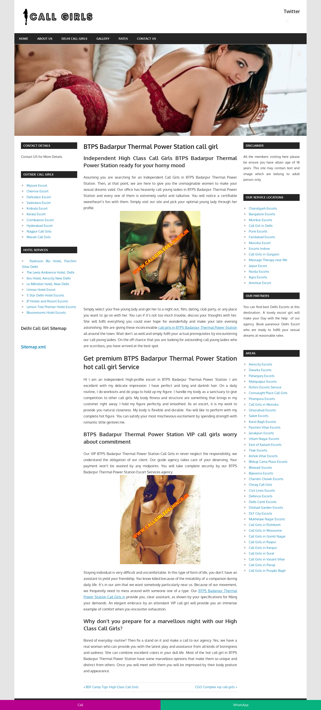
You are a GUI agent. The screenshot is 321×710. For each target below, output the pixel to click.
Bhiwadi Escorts (260, 467)
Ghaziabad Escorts (262, 410)
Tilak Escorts (258, 450)
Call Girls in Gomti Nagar (267, 536)
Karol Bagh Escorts (262, 422)
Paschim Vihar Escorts (264, 427)
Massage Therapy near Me (268, 260)
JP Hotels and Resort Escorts (47, 301)
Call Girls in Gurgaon (264, 254)
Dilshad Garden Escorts (266, 507)
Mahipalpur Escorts (263, 381)
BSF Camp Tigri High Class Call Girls (111, 687)
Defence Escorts (260, 496)
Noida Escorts (259, 271)
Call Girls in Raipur (262, 542)
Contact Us (146, 38)
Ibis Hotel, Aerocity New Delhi (49, 278)
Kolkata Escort (37, 208)
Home (23, 38)
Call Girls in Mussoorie (265, 530)
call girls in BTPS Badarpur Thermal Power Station (197, 327)
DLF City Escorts (260, 513)
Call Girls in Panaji (262, 565)
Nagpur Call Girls (39, 231)
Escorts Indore (259, 248)
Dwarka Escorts (260, 370)
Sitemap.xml (33, 346)
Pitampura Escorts (262, 399)
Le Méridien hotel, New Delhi (48, 284)
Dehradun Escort (39, 197)
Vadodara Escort (39, 203)
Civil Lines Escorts (262, 490)
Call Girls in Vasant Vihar (267, 559)
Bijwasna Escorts (261, 473)
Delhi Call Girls (74, 38)
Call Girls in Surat (261, 553)
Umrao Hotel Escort (41, 290)
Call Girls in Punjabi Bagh (267, 571)
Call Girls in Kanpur (263, 548)
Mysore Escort (37, 185)
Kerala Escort (36, 214)
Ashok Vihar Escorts (263, 456)
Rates (123, 38)
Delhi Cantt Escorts (263, 502)
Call (80, 705)
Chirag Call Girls (260, 485)
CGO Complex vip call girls (215, 687)
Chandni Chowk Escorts (266, 479)
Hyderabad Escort (40, 226)
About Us (44, 38)
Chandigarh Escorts (263, 208)
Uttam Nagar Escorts (264, 439)
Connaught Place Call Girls (268, 393)
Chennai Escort (37, 191)
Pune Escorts (258, 231)
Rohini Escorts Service (265, 387)
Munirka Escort (260, 243)
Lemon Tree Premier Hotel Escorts (51, 307)
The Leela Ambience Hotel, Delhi (50, 272)
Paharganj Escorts (262, 376)
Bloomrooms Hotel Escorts (46, 312)
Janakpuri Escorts (261, 433)
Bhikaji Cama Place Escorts (268, 462)
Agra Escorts (258, 277)
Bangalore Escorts (262, 214)
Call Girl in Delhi (261, 226)
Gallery (102, 38)
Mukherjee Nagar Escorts (267, 519)
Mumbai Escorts (260, 220)
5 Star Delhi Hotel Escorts (45, 295)
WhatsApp (241, 705)
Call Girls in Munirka (263, 404)
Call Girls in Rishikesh (264, 525)
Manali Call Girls (39, 237)
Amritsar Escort (260, 283)
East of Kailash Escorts (265, 445)
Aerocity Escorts (260, 364)
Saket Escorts (258, 416)
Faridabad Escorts (262, 237)
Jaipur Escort (258, 266)
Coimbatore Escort (40, 220)
